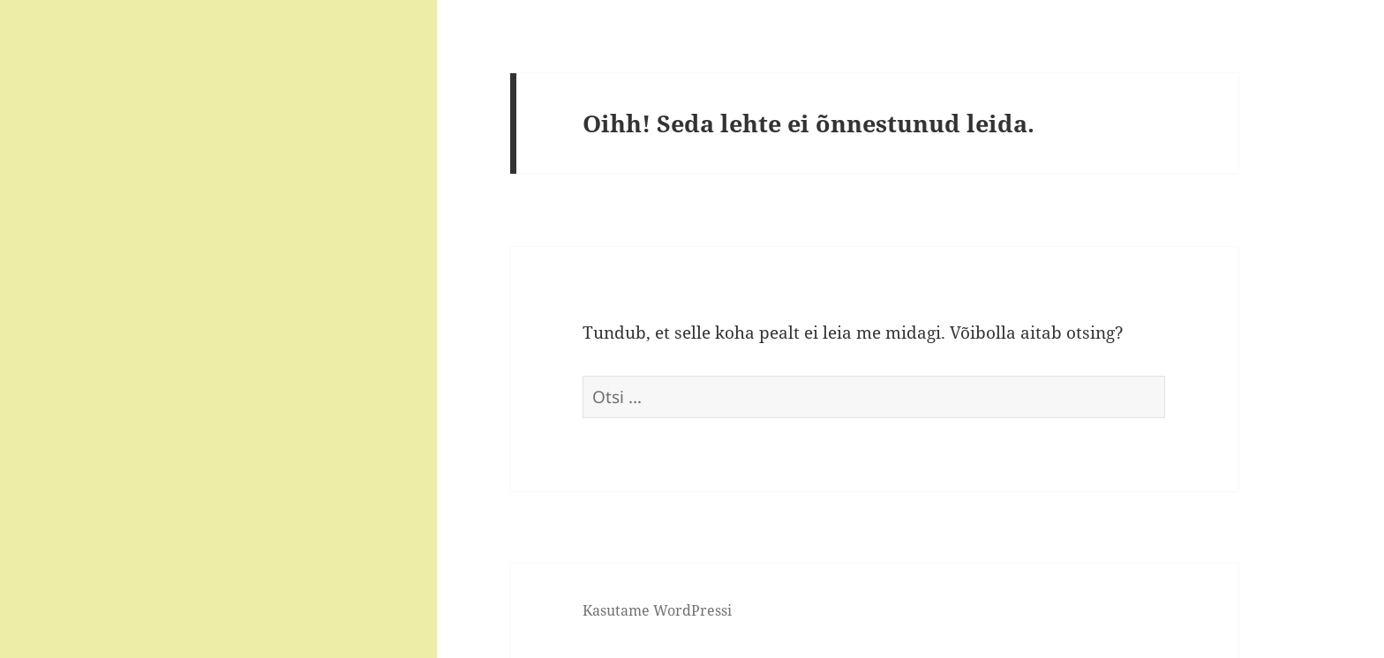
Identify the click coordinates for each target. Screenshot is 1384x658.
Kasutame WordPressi (657, 610)
